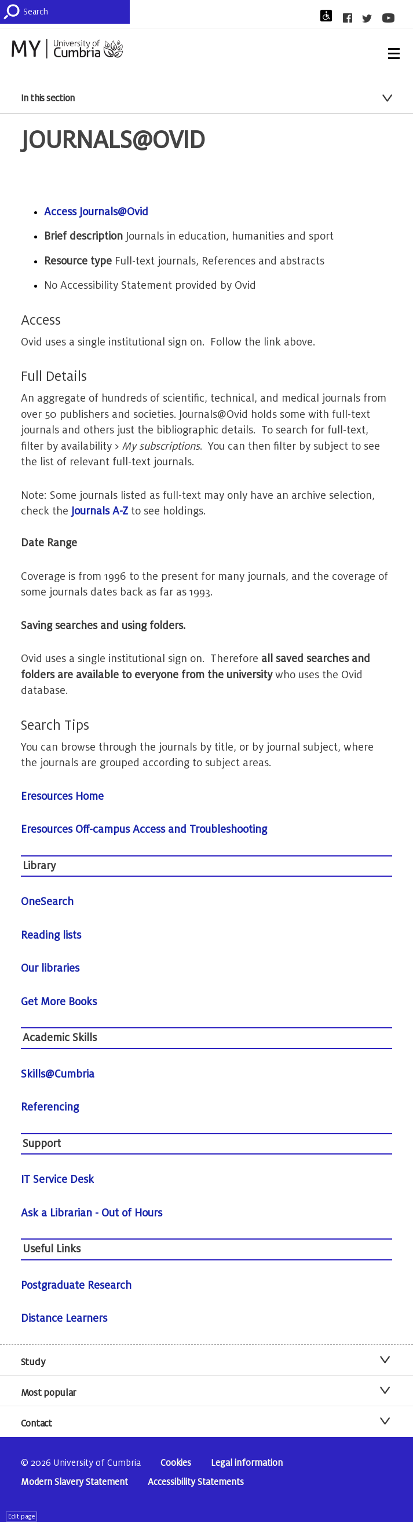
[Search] (76, 12)
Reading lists (51, 935)
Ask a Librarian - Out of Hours (91, 1213)
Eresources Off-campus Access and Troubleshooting (144, 829)
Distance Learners (64, 1318)
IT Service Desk (57, 1179)
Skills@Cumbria (57, 1074)
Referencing (50, 1107)
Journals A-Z (101, 511)
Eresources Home (62, 796)
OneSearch (47, 901)
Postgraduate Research (76, 1285)
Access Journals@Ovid (96, 212)
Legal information (247, 1463)
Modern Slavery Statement (74, 1482)
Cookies (175, 1463)
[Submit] (13, 12)
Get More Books (59, 1002)
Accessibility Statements (196, 1482)
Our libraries (50, 968)
